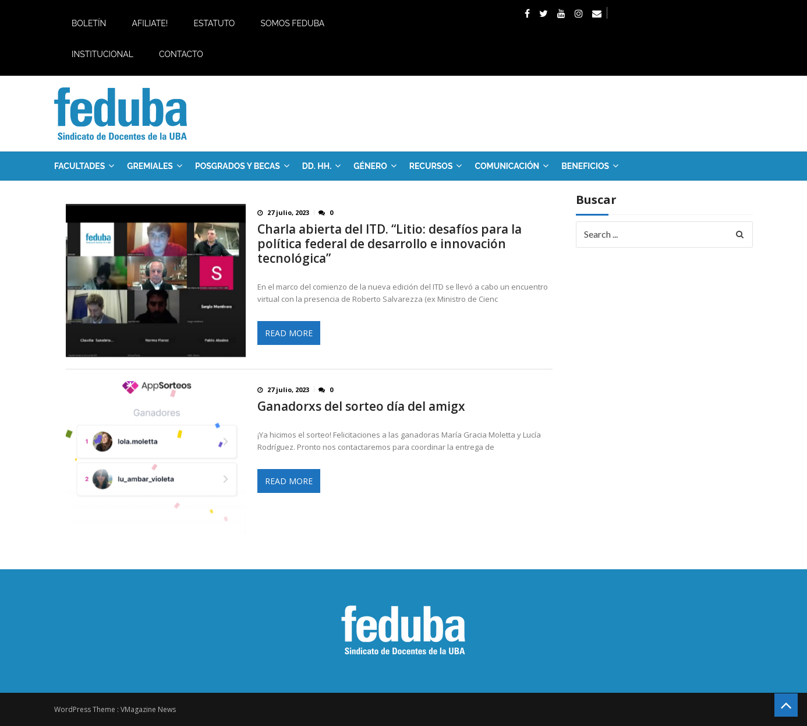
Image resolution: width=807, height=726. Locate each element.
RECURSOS (431, 166)
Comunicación (507, 166)
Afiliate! (150, 23)
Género (370, 166)
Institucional (102, 54)
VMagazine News (148, 709)
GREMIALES (150, 166)
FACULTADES (79, 166)
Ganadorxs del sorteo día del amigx (361, 406)
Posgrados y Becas (237, 166)
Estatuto (214, 23)
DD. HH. (316, 166)
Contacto (181, 54)
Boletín (89, 23)
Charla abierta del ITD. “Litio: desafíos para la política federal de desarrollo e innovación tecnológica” (389, 244)
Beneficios (585, 166)
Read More (289, 333)
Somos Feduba (292, 23)
